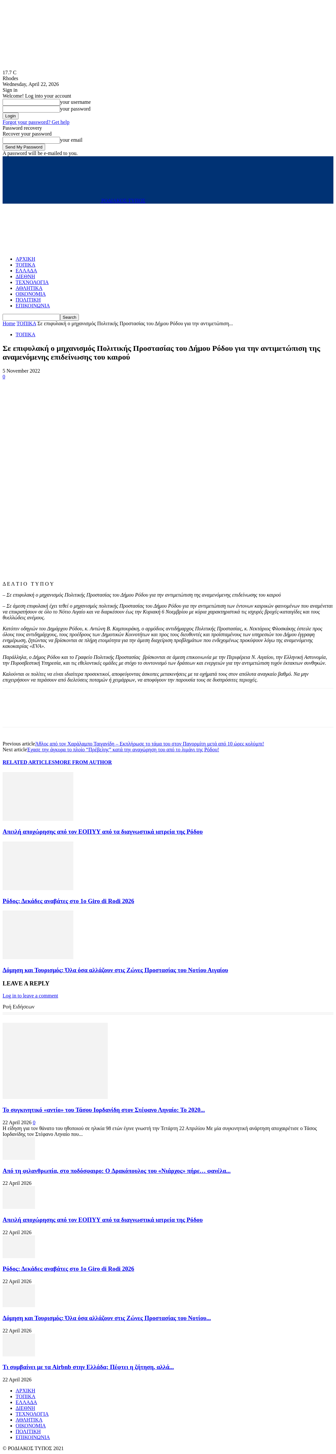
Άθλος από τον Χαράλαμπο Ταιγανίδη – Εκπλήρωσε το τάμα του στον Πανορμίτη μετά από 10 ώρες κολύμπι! (149, 743)
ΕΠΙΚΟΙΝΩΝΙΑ (33, 305)
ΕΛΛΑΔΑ (26, 270)
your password (75, 109)
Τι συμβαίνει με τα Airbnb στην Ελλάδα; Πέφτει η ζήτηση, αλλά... (88, 1367)
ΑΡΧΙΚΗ (25, 259)
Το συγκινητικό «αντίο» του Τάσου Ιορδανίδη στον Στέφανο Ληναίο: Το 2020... (104, 1109)
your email (71, 140)
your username (75, 102)
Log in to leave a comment (30, 995)
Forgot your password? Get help (36, 122)
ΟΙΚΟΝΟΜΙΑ (31, 294)
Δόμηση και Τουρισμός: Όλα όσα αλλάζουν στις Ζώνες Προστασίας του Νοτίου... (107, 1318)
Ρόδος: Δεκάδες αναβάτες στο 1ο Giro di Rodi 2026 (68, 901)
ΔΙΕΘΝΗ (25, 276)
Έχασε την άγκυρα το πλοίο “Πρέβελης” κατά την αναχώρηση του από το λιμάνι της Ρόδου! (123, 749)
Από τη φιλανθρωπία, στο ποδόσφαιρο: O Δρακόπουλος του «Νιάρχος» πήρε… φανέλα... (116, 1170)
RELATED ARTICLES (29, 762)
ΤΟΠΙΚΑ (25, 265)
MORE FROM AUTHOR (83, 762)
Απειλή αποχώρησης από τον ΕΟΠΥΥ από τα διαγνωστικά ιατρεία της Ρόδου (103, 831)
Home (9, 323)
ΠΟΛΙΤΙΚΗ (28, 300)
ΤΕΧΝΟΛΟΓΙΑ (32, 282)
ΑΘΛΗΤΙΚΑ (29, 288)
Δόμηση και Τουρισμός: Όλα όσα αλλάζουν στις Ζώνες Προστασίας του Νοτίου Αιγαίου (115, 970)
